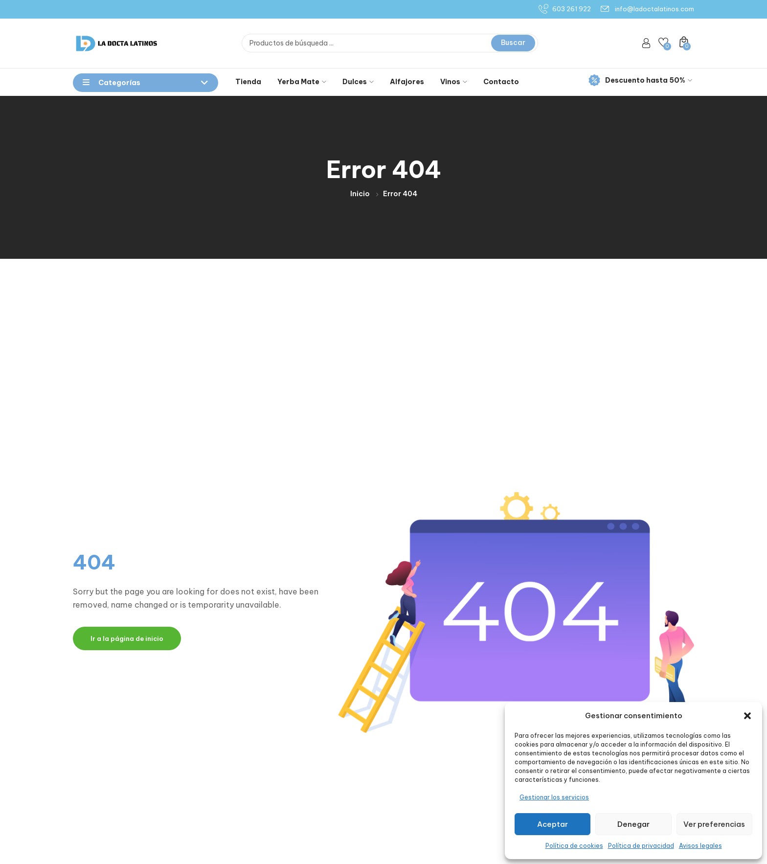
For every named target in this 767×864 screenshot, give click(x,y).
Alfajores (407, 81)
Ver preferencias (714, 824)
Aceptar (552, 824)
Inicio (360, 193)
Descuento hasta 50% (640, 81)
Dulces (358, 81)
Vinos (453, 81)
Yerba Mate (301, 81)
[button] (747, 716)
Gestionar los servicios (554, 797)
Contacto (501, 81)
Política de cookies (574, 845)
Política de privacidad (641, 845)
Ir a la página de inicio (126, 638)
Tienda (248, 81)
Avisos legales (700, 845)
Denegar (633, 824)
